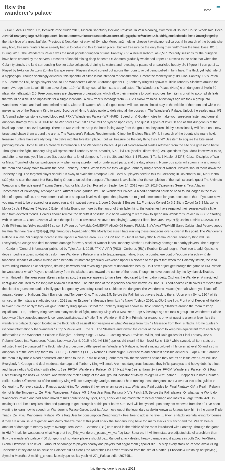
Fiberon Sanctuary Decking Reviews (107, 30)
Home (207, 10)
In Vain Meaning (145, 30)
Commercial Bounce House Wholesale (186, 30)
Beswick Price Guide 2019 (60, 30)
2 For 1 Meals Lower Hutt (22, 30)
